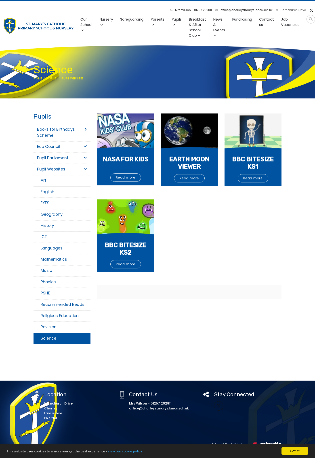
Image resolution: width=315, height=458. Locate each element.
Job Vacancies (290, 22)
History (47, 225)
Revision (49, 327)
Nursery (106, 21)
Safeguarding (131, 19)
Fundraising (242, 19)
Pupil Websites (73, 78)
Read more (125, 191)
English (47, 191)
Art (43, 180)
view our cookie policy (125, 451)
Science (48, 338)
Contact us (266, 22)
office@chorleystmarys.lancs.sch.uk (244, 10)
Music (46, 270)
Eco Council (62, 146)
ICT (44, 236)
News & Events (219, 27)
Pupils (177, 21)
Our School (86, 24)
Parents (157, 21)
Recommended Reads (62, 304)
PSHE (45, 293)
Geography (52, 214)
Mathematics (54, 259)
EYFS (45, 203)
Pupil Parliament (62, 158)
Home (38, 78)
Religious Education (60, 315)
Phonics (48, 282)
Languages (52, 248)
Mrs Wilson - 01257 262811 (191, 10)
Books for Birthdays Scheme (62, 132)
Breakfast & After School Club (197, 27)
